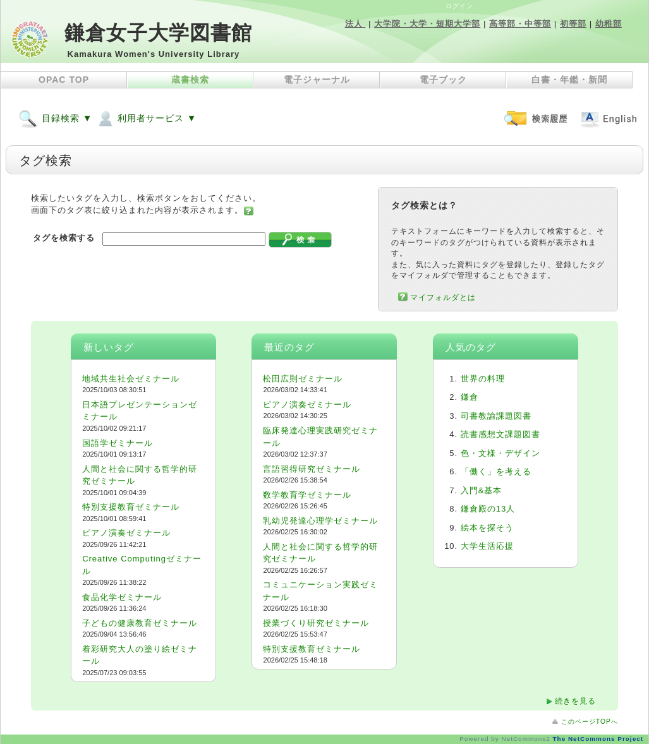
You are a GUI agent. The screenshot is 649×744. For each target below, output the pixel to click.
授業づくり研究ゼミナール (316, 623)
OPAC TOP (64, 80)
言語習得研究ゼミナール (311, 469)
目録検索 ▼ (55, 118)
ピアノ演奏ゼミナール (126, 532)
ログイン (459, 6)
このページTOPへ (589, 721)
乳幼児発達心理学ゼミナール (320, 520)
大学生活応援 (487, 546)
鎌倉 (469, 397)
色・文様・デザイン (500, 453)
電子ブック (443, 80)
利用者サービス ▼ (146, 118)
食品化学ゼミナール (122, 597)
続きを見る (575, 701)
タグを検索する (64, 238)
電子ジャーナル (317, 80)
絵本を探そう (487, 527)
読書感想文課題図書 (500, 434)
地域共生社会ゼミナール (130, 378)
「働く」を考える (496, 471)
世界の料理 (483, 378)
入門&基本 (481, 490)
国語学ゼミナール (117, 443)
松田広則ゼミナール (303, 378)
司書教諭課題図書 (496, 416)
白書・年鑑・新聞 (569, 80)
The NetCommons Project (598, 738)
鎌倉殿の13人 (488, 508)
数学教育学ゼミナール (307, 495)
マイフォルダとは (443, 297)
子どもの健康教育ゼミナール (139, 623)
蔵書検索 (190, 80)
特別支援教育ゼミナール (130, 507)
